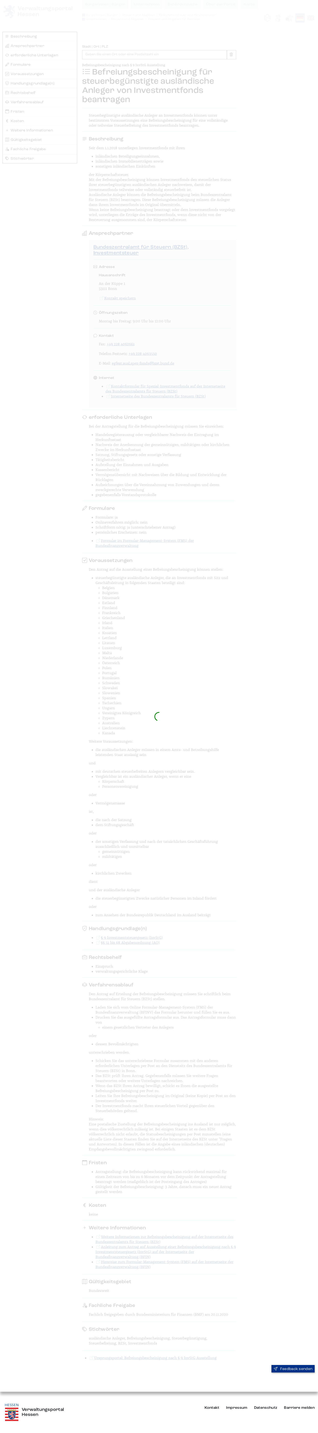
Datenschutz (265, 1408)
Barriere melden (299, 1408)
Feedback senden (293, 1369)
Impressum (236, 1408)
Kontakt (212, 1408)
